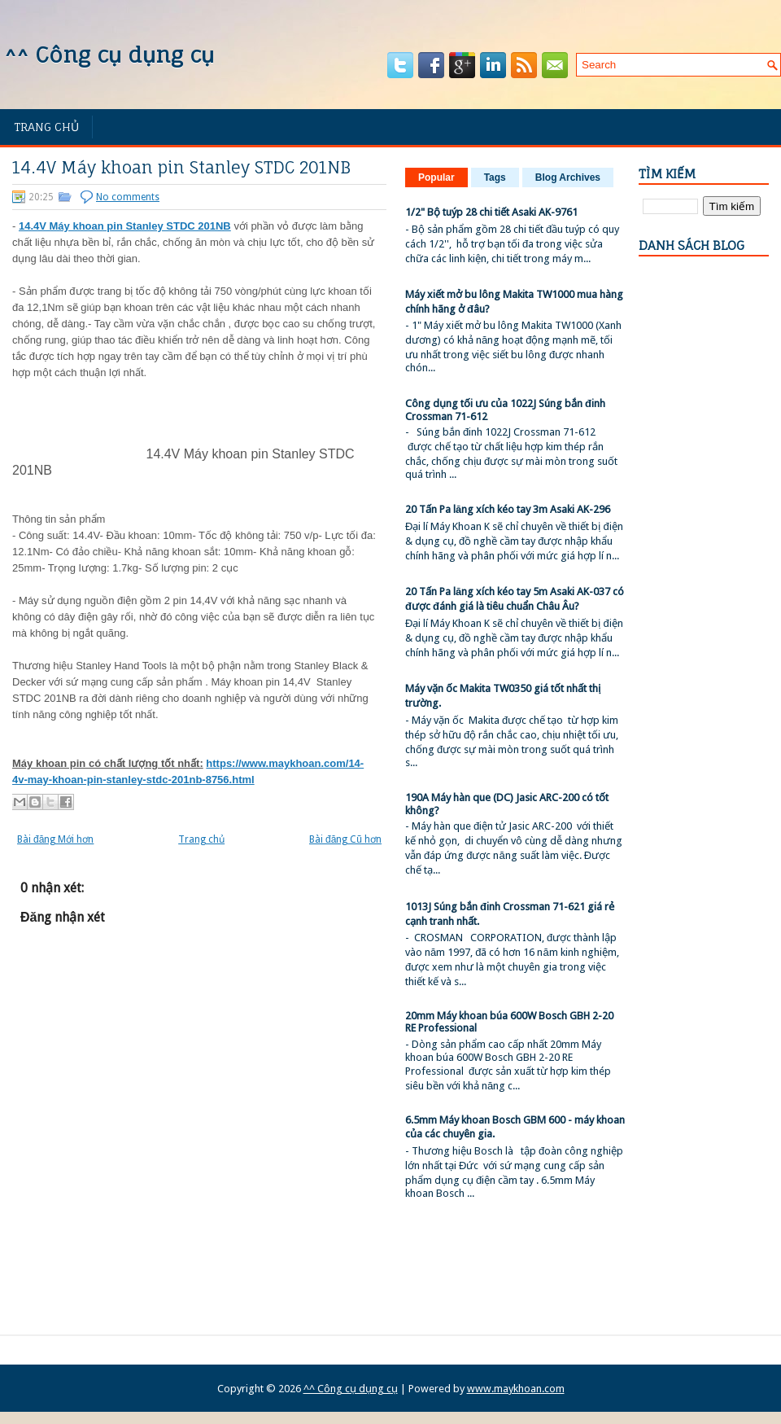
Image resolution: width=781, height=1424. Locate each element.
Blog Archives (567, 177)
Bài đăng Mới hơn (55, 839)
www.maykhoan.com (516, 1388)
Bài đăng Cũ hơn (345, 839)
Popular (436, 177)
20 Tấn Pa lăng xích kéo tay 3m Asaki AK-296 (507, 509)
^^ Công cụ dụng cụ (109, 55)
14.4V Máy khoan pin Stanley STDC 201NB (181, 168)
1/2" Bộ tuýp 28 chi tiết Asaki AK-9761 (491, 212)
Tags (495, 177)
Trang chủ (46, 127)
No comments (127, 197)
